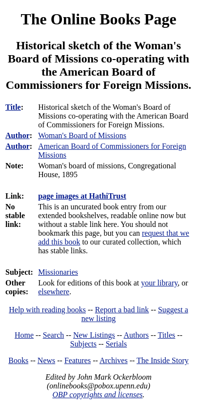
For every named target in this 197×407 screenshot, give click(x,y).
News (46, 360)
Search (53, 335)
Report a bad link (122, 309)
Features (77, 360)
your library (159, 283)
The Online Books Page (98, 19)
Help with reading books (47, 309)
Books (18, 360)
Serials (116, 344)
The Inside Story (163, 360)
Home (24, 335)
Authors (136, 335)
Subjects (83, 344)
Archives (113, 360)
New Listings (94, 335)
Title (13, 107)
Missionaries (58, 272)
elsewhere (53, 291)
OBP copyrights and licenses (97, 394)
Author (17, 135)
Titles (166, 335)
